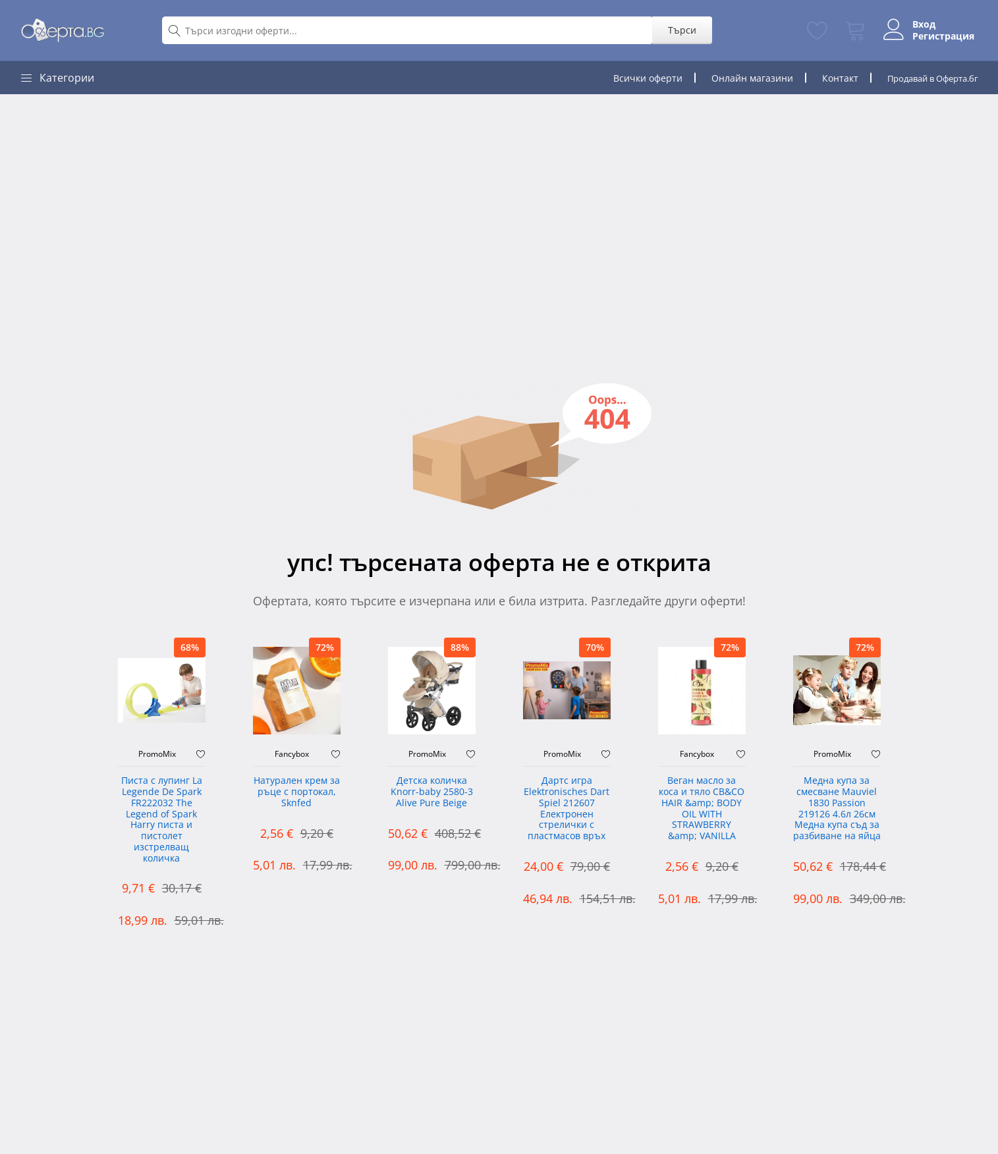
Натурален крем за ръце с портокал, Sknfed (297, 792)
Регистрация (937, 36)
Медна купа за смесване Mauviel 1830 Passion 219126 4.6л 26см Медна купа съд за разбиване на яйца (837, 808)
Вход (917, 24)
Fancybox (292, 754)
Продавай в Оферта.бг (927, 78)
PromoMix (157, 754)
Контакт (829, 78)
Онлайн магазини (741, 78)
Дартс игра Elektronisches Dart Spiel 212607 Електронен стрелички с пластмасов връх (566, 808)
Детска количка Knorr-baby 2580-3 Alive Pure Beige (432, 792)
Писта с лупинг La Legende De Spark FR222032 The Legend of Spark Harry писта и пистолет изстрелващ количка (161, 819)
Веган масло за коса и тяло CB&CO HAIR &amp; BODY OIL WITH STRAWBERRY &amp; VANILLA (701, 808)
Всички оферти (636, 78)
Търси (675, 30)
